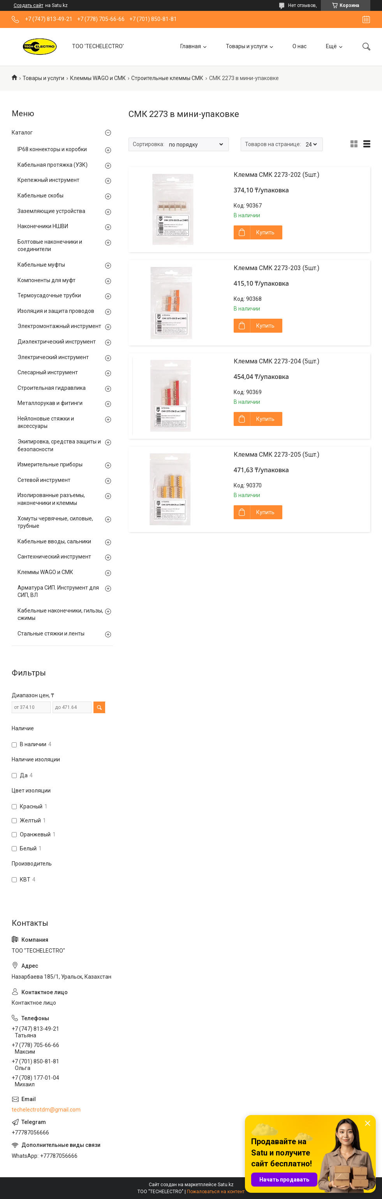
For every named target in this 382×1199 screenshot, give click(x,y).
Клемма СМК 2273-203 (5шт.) (276, 268)
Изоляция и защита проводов (56, 311)
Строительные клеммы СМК (167, 78)
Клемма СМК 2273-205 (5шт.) (276, 454)
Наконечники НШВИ (43, 226)
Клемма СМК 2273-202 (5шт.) (276, 174)
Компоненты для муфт (47, 280)
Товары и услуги (247, 46)
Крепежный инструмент (48, 180)
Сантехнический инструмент (54, 556)
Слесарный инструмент (48, 372)
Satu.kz (226, 1184)
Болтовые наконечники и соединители (50, 246)
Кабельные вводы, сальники (54, 541)
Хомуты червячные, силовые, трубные (55, 522)
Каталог (22, 132)
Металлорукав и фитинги (50, 403)
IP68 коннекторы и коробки (52, 149)
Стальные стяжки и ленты (51, 633)
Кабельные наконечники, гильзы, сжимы (60, 614)
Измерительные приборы (50, 464)
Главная (190, 46)
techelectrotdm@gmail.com (46, 1110)
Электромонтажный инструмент (59, 326)
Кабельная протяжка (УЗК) (53, 165)
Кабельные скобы (40, 195)
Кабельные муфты (41, 265)
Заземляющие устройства (51, 211)
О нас (299, 46)
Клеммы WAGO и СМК (98, 78)
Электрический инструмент (53, 357)
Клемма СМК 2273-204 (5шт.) (276, 361)
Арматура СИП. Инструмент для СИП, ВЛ (58, 592)
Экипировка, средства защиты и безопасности (59, 445)
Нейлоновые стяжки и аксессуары (46, 422)
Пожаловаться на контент (216, 1191)
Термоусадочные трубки (49, 295)
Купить (265, 232)
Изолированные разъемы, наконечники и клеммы (51, 499)
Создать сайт (28, 5)
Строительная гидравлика (52, 388)
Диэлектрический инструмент (57, 342)
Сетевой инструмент (44, 480)
